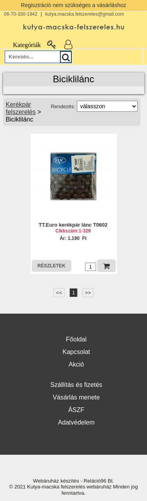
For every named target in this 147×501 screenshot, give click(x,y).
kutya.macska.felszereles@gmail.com (84, 14)
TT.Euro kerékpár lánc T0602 (73, 225)
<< (59, 293)
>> (88, 293)
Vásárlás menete (76, 397)
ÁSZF (76, 410)
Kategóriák (22, 45)
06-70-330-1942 (20, 14)
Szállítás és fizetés (76, 384)
